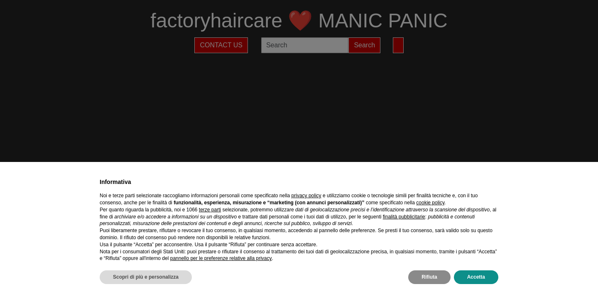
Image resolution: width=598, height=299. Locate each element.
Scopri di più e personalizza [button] (146, 277)
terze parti (210, 210)
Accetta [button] (476, 277)
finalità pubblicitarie (404, 217)
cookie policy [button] (430, 203)
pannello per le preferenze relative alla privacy (221, 258)
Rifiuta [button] (429, 277)
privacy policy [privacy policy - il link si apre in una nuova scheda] (306, 196)
